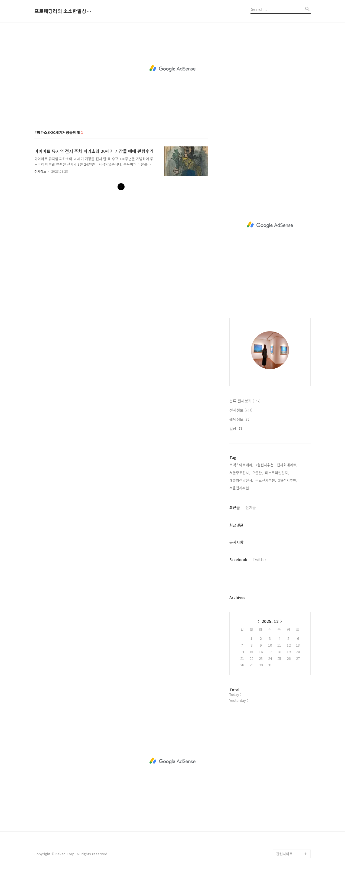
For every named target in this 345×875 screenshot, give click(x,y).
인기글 (250, 507)
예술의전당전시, (241, 480)
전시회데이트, (287, 464)
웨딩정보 (239, 419)
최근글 (234, 507)
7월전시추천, (265, 464)
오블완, (257, 472)
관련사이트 (284, 853)
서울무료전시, (239, 472)
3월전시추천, (287, 480)
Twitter (259, 559)
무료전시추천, (265, 480)
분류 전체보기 (245, 401)
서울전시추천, (239, 487)
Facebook (238, 559)
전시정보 (40, 171)
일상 (236, 428)
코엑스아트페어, (241, 464)
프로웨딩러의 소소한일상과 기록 (64, 11)
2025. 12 (270, 621)
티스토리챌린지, (277, 472)
